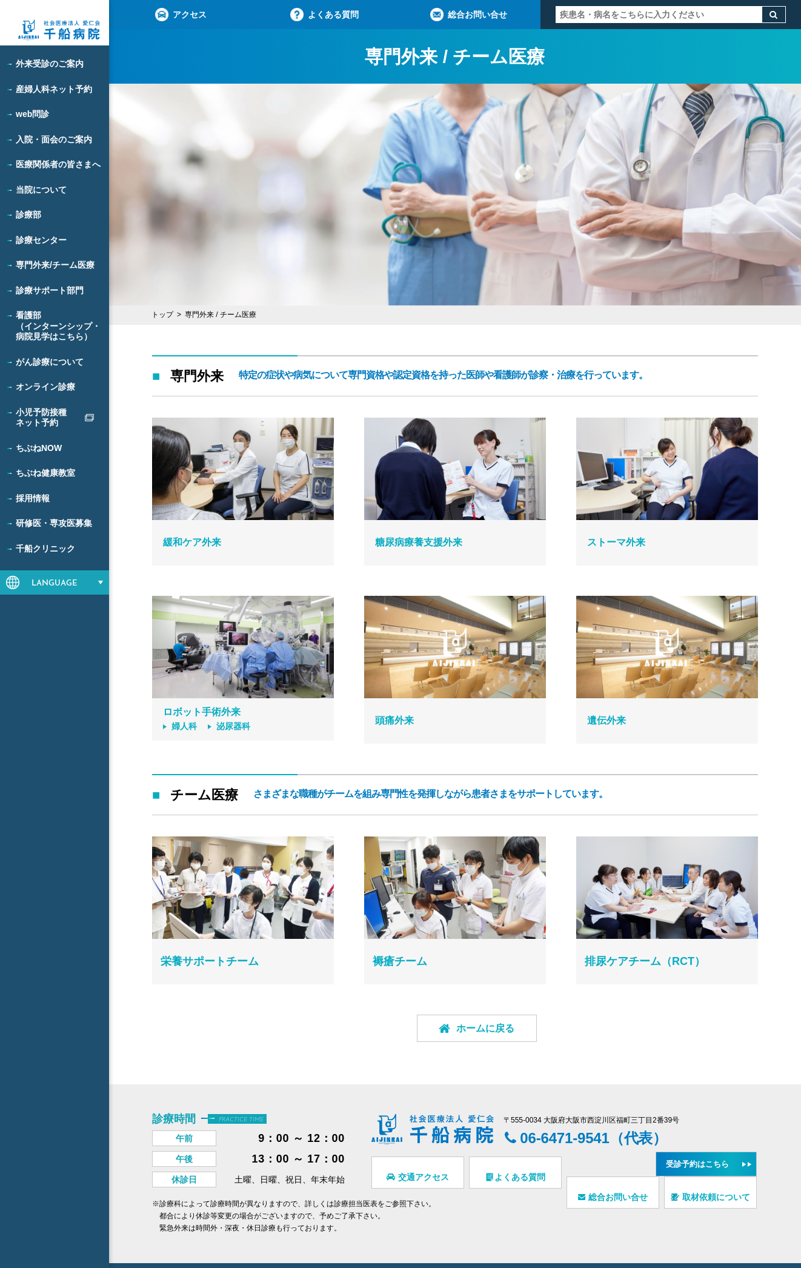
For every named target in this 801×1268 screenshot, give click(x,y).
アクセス (181, 14)
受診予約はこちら (704, 1142)
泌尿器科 (236, 727)
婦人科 (182, 727)
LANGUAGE (55, 583)
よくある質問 (324, 14)
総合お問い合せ (468, 14)
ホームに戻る (455, 1030)
